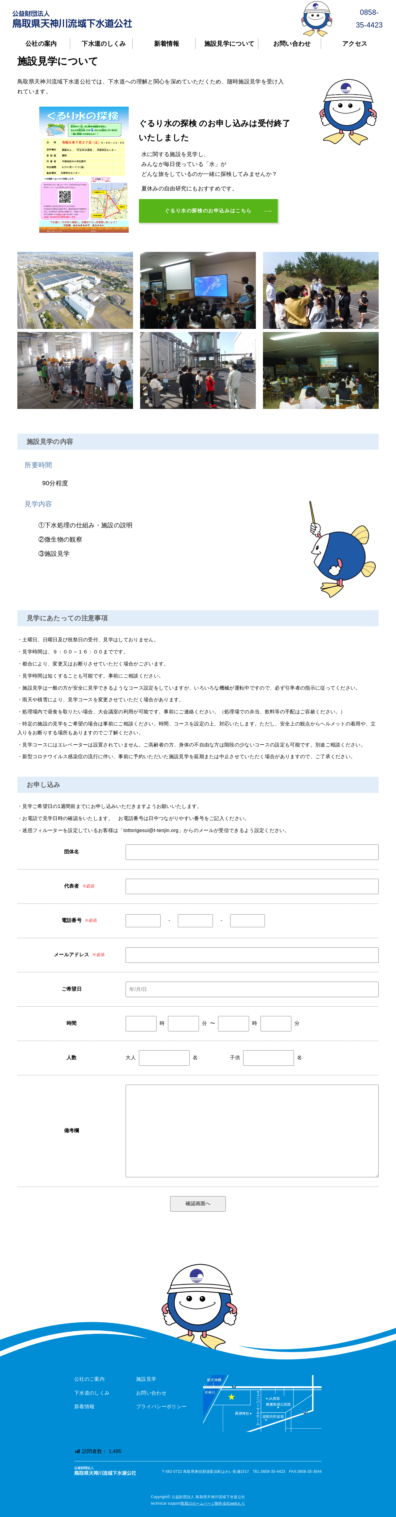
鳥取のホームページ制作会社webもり (213, 1503)
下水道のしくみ (104, 43)
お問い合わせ (292, 43)
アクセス (354, 43)
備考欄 (71, 1130)
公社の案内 (41, 43)
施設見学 (146, 1379)
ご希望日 (72, 989)
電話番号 (72, 920)
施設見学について (229, 43)
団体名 (71, 851)
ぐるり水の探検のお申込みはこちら (208, 210)
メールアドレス (71, 954)
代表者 (71, 886)
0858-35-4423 (344, 19)
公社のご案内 (89, 1379)
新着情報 (166, 43)
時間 (72, 1023)
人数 (72, 1057)
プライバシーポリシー (161, 1406)
